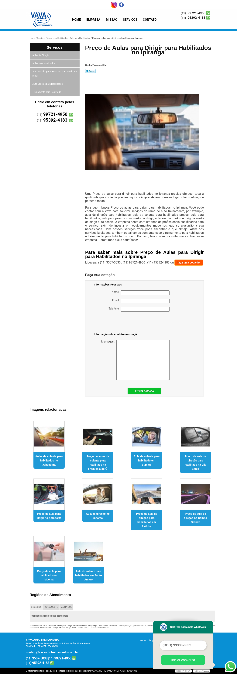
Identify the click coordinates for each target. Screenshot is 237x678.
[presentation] (118, 322)
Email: (141, 301)
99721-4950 (196, 13)
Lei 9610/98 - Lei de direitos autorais (93, 628)
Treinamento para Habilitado (47, 92)
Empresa (93, 19)
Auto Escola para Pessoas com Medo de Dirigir (55, 73)
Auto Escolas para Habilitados (48, 84)
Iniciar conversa (183, 660)
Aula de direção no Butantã (98, 515)
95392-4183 (196, 18)
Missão (111, 19)
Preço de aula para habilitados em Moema (49, 575)
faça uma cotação (188, 262)
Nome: (141, 292)
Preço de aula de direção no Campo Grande (195, 518)
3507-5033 (39, 658)
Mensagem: (135, 360)
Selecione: (36, 607)
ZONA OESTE (51, 607)
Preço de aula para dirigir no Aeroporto (48, 515)
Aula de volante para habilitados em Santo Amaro (88, 575)
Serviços (130, 19)
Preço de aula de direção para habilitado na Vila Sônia (195, 462)
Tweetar (90, 71)
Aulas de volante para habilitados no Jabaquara (49, 460)
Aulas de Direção (41, 55)
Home (76, 19)
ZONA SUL (66, 607)
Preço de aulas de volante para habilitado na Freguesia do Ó (98, 462)
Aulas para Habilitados (44, 63)
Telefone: (139, 309)
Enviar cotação (144, 391)
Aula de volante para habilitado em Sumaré (147, 460)
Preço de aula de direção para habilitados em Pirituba (146, 520)
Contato (149, 19)
